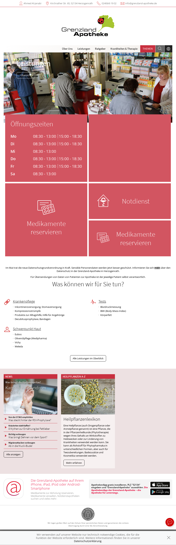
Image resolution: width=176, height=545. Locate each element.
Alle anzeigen (13, 454)
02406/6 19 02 (109, 3)
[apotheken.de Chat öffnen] (169, 522)
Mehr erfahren (74, 462)
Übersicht (26, 75)
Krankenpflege (24, 301)
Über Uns (67, 48)
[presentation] (8, 88)
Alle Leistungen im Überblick (88, 358)
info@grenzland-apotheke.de (141, 3)
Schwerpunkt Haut (27, 329)
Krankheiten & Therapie (124, 48)
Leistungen (83, 48)
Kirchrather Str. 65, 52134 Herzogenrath (71, 3)
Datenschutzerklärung (87, 541)
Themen (148, 48)
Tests (102, 301)
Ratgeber (100, 48)
